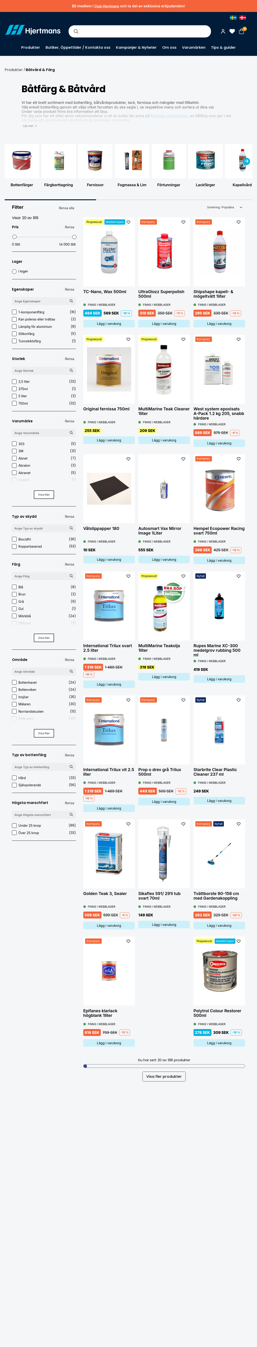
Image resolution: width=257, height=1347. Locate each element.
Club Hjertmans (106, 6)
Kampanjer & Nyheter (136, 47)
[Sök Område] (71, 671)
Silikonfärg (44, 333)
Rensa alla (66, 208)
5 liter (44, 396)
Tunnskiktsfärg (44, 341)
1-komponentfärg (44, 312)
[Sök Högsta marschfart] (71, 814)
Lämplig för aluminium (44, 326)
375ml (44, 388)
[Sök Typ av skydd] (71, 528)
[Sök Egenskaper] (71, 301)
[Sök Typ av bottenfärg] (71, 766)
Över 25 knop (44, 832)
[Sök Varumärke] (71, 433)
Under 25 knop (44, 825)
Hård (44, 777)
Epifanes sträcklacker (169, 116)
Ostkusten (44, 718)
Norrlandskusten (44, 711)
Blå (44, 587)
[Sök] (76, 31)
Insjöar (44, 697)
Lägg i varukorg (109, 324)
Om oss (169, 47)
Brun (44, 594)
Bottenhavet (44, 682)
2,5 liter (44, 381)
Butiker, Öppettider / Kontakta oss (78, 47)
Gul (44, 608)
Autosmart (44, 487)
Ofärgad (44, 623)
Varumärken (193, 47)
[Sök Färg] (71, 576)
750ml (44, 403)
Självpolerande (44, 785)
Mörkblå (44, 616)
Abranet (44, 472)
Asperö (44, 480)
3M (44, 451)
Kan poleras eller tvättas (44, 319)
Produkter (30, 47)
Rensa (69, 227)
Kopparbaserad (44, 546)
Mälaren (44, 704)
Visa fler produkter (164, 1076)
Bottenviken (44, 689)
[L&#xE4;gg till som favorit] (128, 222)
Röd (44, 630)
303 (44, 443)
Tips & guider (223, 47)
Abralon (44, 465)
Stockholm (44, 726)
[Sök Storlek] (71, 370)
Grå (44, 601)
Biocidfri (44, 539)
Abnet (44, 458)
